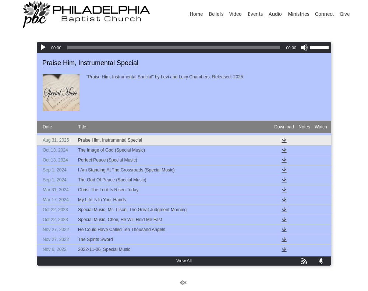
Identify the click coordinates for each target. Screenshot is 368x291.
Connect (324, 14)
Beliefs (216, 14)
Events (255, 14)
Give (345, 14)
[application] (184, 47)
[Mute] (304, 47)
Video (235, 14)
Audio (275, 14)
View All (184, 260)
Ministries (298, 14)
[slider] (173, 47)
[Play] (43, 47)
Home (196, 14)
